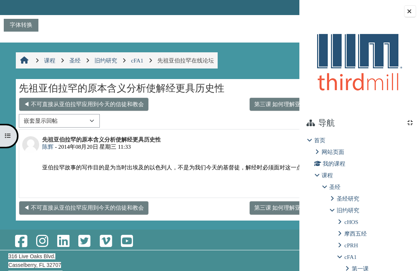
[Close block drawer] (410, 11)
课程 (327, 175)
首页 (319, 140)
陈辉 (47, 146)
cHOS (351, 222)
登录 (280, 7)
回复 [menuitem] (273, 193)
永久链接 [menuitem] (246, 193)
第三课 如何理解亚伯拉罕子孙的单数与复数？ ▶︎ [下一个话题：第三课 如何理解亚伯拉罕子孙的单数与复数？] (223, 104)
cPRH (351, 245)
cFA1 (350, 257)
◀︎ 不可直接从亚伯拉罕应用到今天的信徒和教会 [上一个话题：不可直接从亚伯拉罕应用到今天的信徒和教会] (83, 104)
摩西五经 (355, 233)
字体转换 (21, 24)
